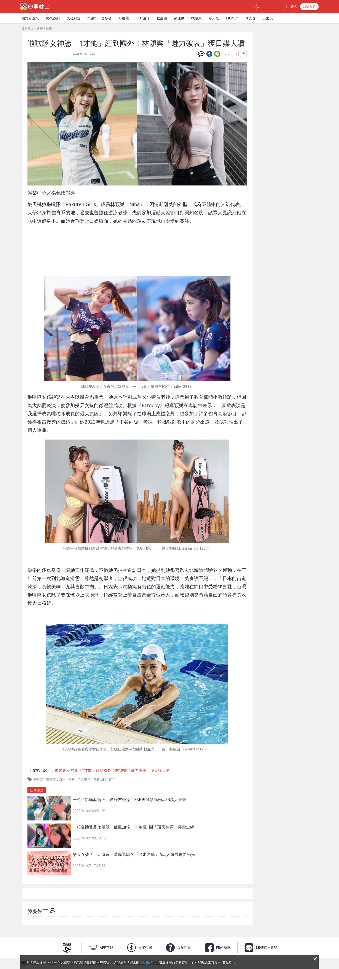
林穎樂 (38, 779)
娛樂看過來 (30, 18)
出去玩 (267, 18)
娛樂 (112, 779)
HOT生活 (143, 18)
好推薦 (123, 18)
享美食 (250, 18)
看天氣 (214, 18)
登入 (293, 6)
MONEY (232, 18)
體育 (71, 779)
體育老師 (99, 779)
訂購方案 (309, 7)
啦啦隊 (51, 779)
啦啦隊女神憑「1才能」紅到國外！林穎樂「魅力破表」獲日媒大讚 (112, 770)
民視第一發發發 (99, 18)
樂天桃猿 (84, 779)
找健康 (196, 18)
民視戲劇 (53, 18)
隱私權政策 (147, 962)
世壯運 (162, 18)
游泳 (62, 779)
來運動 (179, 18)
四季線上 (28, 28)
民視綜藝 (73, 18)
